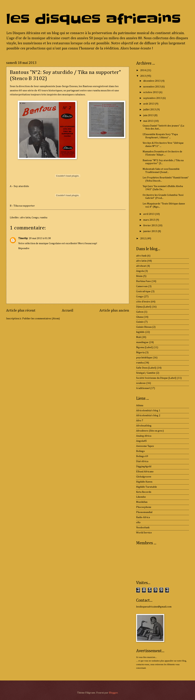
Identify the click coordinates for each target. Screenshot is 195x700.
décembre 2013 (152, 81)
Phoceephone (143, 507)
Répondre (23, 248)
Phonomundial (144, 512)
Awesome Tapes (145, 446)
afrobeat (141, 266)
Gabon (139, 312)
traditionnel (143, 388)
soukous (141, 383)
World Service (144, 532)
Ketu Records (143, 492)
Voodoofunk (143, 527)
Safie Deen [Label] (146, 368)
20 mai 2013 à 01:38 (40, 238)
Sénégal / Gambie (145, 373)
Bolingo (140, 451)
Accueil (67, 310)
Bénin (139, 276)
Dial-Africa (142, 461)
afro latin (25, 217)
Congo (35, 217)
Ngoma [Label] (144, 347)
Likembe (141, 497)
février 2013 (150, 225)
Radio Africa (143, 517)
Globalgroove (143, 477)
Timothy (23, 238)
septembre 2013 (152, 98)
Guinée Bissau (144, 327)
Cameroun (142, 286)
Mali (138, 337)
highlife (140, 332)
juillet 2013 (149, 109)
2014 (143, 70)
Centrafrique (143, 291)
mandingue (142, 342)
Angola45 (141, 441)
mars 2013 (149, 220)
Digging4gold (143, 466)
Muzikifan (141, 502)
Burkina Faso (143, 281)
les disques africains (93, 19)
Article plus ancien (114, 310)
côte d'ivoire (143, 301)
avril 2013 (149, 214)
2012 (143, 238)
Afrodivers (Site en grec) (150, 431)
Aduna (139, 405)
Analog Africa (143, 436)
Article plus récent (20, 310)
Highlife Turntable (146, 487)
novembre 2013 (152, 86)
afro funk (141, 256)
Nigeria (140, 352)
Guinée (140, 322)
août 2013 (149, 104)
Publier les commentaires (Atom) (41, 318)
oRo (138, 522)
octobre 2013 (151, 92)
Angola (140, 271)
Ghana (139, 317)
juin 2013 (148, 115)
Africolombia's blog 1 (148, 410)
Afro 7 (139, 420)
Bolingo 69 (142, 456)
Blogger (113, 693)
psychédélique (144, 357)
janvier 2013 (150, 231)
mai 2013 (148, 121)
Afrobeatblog (143, 426)
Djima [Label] (143, 307)
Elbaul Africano (145, 471)
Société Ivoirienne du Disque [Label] (156, 378)
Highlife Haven (144, 482)
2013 (143, 76)
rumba (43, 217)
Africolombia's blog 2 (148, 415)
